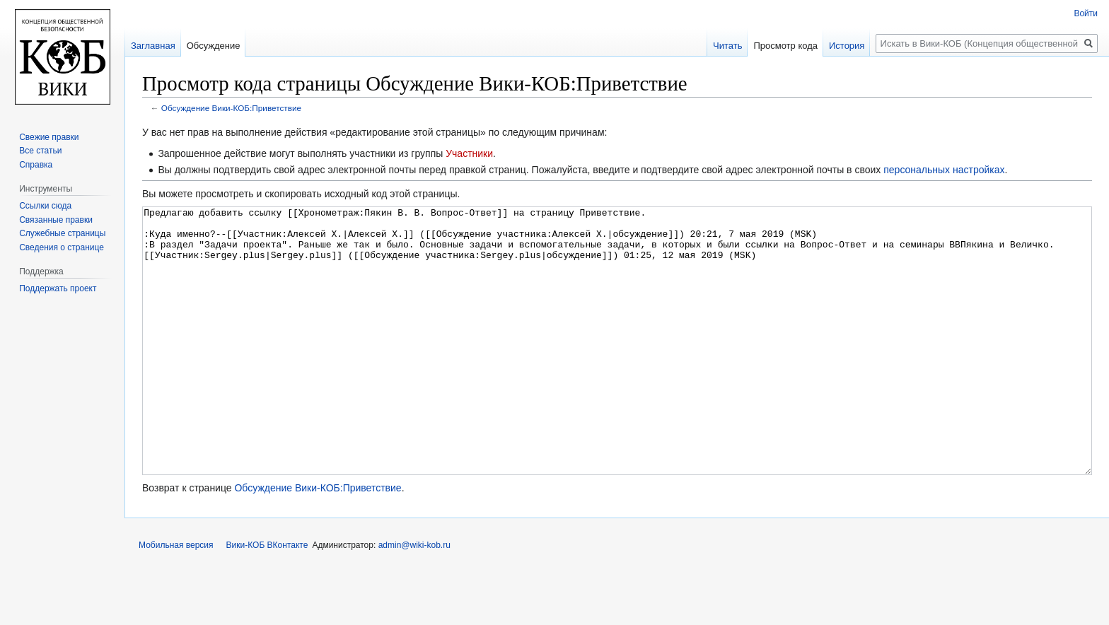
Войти (1086, 13)
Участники (469, 153)
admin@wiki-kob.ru (414, 598)
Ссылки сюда (45, 206)
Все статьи (40, 151)
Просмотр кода (785, 45)
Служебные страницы (62, 233)
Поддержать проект (57, 288)
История (846, 45)
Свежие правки (49, 137)
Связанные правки (56, 220)
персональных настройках (943, 169)
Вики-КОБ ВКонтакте (267, 598)
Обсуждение (213, 45)
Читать (727, 45)
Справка (35, 165)
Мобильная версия (176, 598)
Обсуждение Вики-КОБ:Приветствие (231, 107)
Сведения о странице (61, 247)
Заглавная (153, 45)
